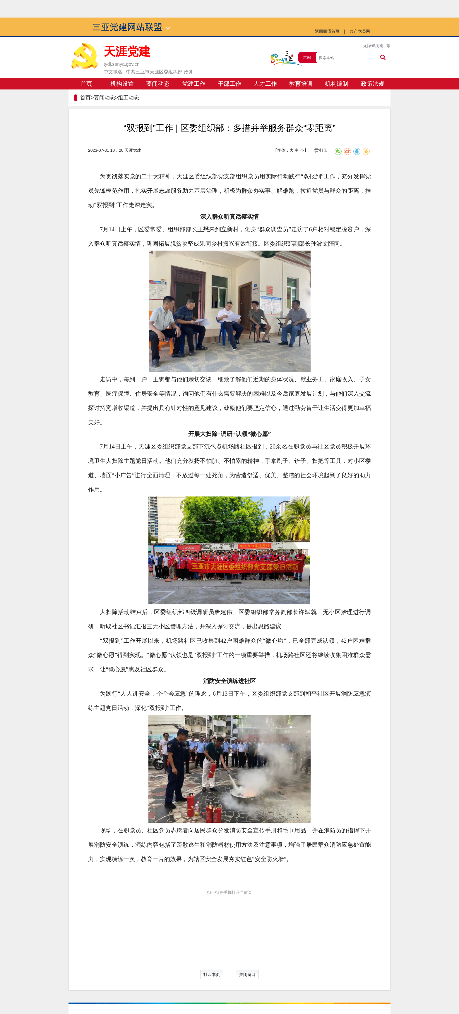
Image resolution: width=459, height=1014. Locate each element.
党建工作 (193, 83)
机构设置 (122, 83)
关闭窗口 (247, 974)
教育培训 (301, 83)
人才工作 (265, 83)
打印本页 (211, 974)
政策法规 (372, 83)
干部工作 (229, 83)
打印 (321, 150)
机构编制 (336, 83)
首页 (86, 83)
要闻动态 (157, 83)
